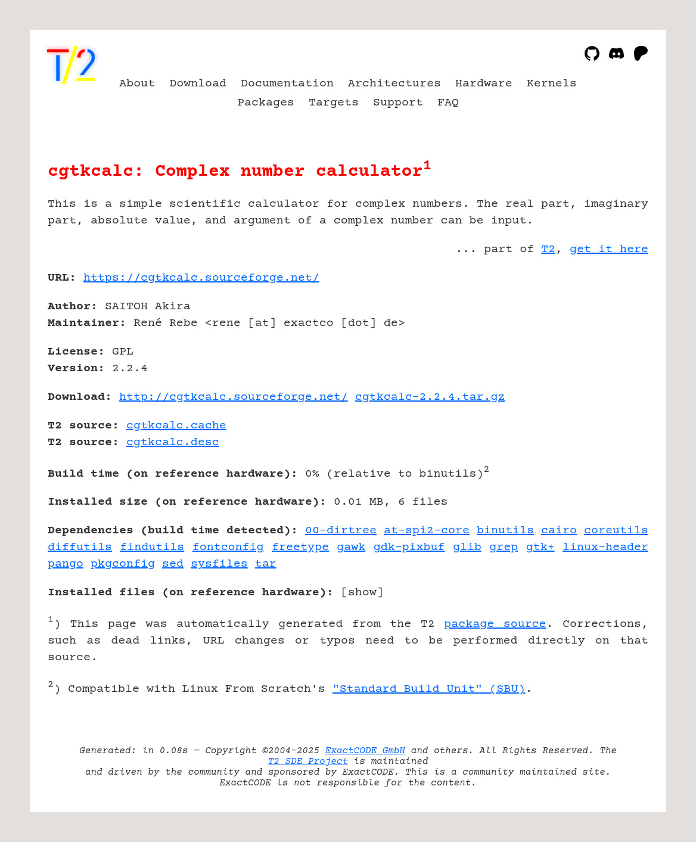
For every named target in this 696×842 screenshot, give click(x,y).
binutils (505, 530)
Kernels (552, 84)
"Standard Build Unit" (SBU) (429, 689)
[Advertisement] (612, 347)
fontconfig (228, 547)
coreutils (616, 530)
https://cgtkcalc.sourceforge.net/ (201, 278)
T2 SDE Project (308, 761)
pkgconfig (123, 564)
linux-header (605, 547)
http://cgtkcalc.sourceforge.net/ (233, 397)
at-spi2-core (427, 530)
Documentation (287, 84)
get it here (609, 249)
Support (398, 103)
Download (197, 84)
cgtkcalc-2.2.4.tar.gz (430, 397)
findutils (152, 547)
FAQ (448, 103)
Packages (265, 103)
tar (265, 564)
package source (495, 624)
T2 (548, 249)
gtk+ (540, 547)
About (137, 84)
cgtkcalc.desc (172, 442)
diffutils (80, 547)
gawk (351, 547)
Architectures (394, 84)
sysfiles (219, 564)
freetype (300, 547)
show (362, 592)
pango (65, 564)
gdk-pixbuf (409, 547)
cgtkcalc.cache (176, 426)
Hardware (483, 84)
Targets (334, 103)
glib (467, 547)
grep (503, 547)
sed (173, 564)
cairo (559, 530)
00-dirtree (341, 530)
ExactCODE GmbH (365, 750)
